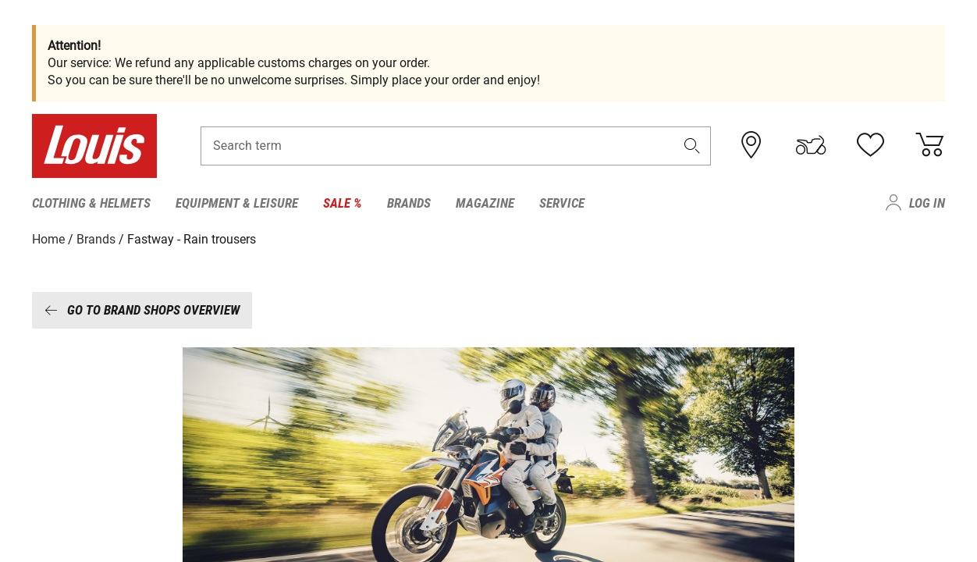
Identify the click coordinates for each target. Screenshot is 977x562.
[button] (692, 145)
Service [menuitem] (561, 203)
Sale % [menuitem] (342, 203)
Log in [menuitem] (927, 203)
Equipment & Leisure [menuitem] (237, 203)
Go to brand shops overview (142, 310)
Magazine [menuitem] (485, 203)
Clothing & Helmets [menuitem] (91, 203)
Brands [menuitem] (409, 203)
